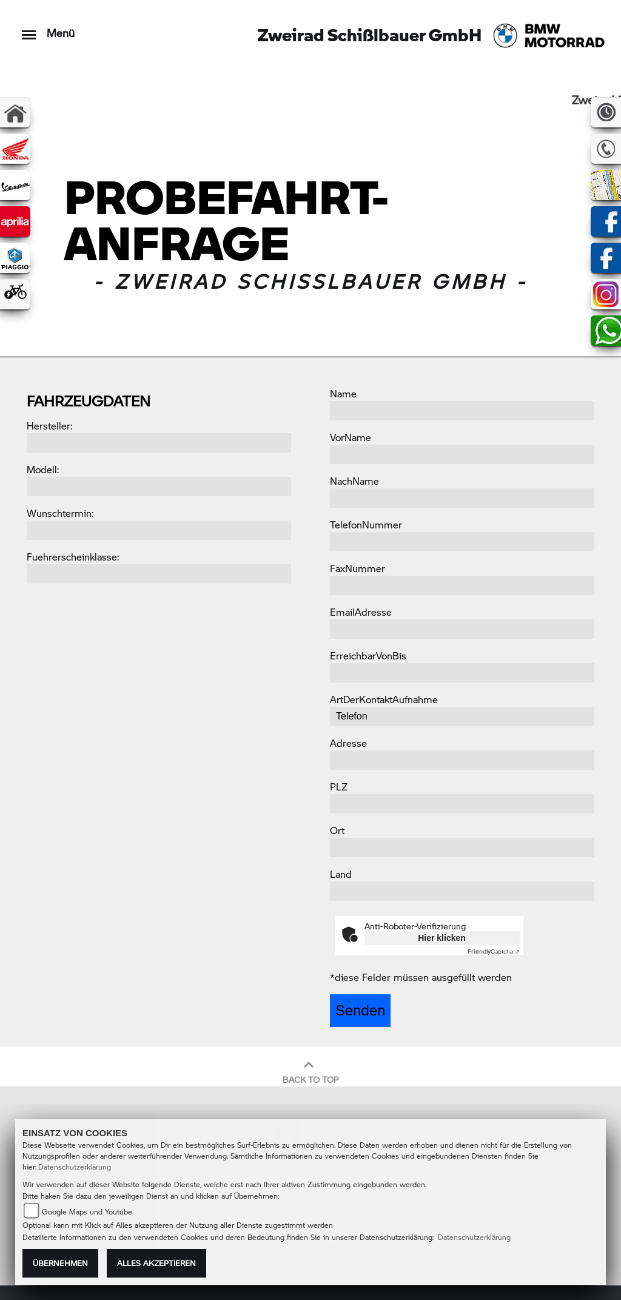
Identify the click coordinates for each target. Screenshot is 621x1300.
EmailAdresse (361, 612)
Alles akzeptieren (156, 1263)
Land (341, 874)
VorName (350, 437)
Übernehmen (60, 1263)
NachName (354, 481)
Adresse (348, 743)
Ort (337, 830)
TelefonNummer (366, 524)
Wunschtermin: (60, 513)
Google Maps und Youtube (87, 1212)
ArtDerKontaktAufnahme (384, 699)
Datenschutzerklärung (74, 1167)
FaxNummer (357, 568)
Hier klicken (442, 938)
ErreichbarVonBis (368, 655)
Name (343, 393)
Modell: (43, 469)
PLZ (338, 786)
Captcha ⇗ (494, 951)
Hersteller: (49, 426)
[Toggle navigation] (29, 28)
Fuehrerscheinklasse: (73, 557)
